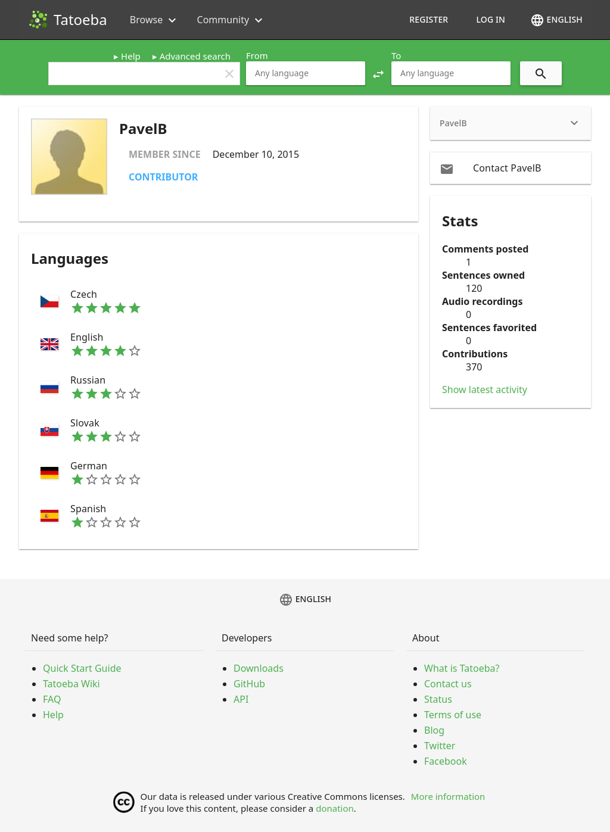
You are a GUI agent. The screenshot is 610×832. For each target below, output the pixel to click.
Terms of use (452, 714)
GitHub (249, 683)
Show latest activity (484, 389)
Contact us (448, 683)
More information (448, 796)
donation (335, 808)
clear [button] (229, 74)
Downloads (259, 668)
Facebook (445, 761)
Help (131, 56)
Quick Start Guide (82, 668)
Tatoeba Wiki (71, 683)
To (396, 55)
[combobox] (305, 73)
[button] (378, 73)
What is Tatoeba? (461, 668)
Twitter (439, 745)
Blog (434, 730)
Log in (490, 19)
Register (428, 19)
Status (438, 699)
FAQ (52, 699)
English (556, 20)
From (257, 55)
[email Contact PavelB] (510, 167)
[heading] (510, 123)
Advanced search (195, 56)
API (241, 699)
